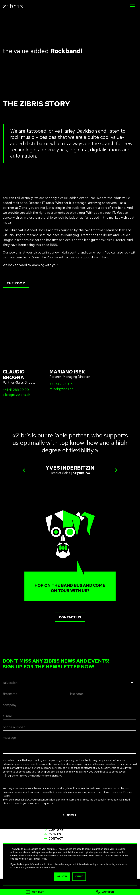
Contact (55, 838)
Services (56, 821)
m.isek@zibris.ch (61, 349)
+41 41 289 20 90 (16, 350)
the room (16, 283)
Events (54, 834)
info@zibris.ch (58, 807)
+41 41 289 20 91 (61, 344)
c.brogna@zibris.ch (16, 355)
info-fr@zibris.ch (110, 807)
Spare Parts (58, 825)
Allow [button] (62, 876)
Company (56, 830)
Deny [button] (79, 876)
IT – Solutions (60, 817)
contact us (70, 577)
